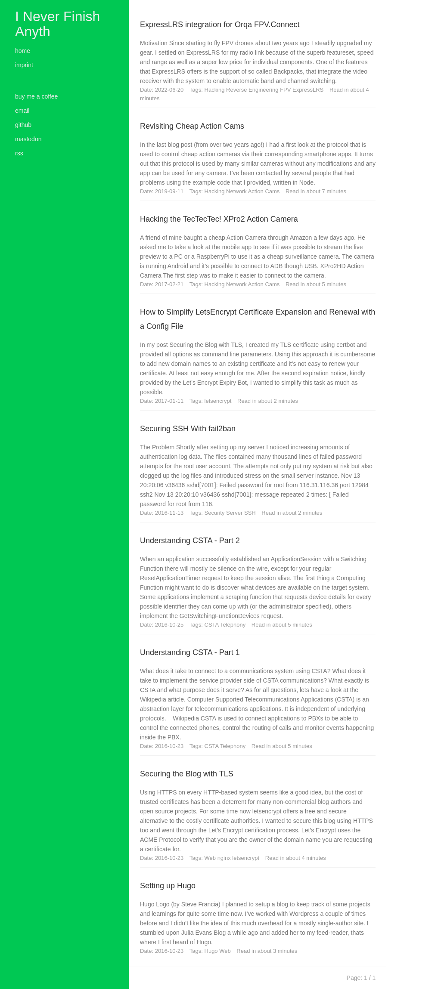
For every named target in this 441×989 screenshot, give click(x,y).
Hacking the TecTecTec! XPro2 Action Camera (219, 219)
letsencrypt (219, 401)
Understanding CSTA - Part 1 (190, 652)
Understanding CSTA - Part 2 (190, 540)
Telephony (233, 624)
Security (216, 513)
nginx (225, 858)
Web (211, 858)
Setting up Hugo (168, 885)
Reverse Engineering (253, 90)
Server (235, 513)
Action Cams (264, 191)
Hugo (212, 951)
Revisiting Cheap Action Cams (192, 126)
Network (237, 191)
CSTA (212, 624)
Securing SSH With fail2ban (188, 428)
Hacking (216, 90)
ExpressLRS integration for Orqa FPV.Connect (220, 24)
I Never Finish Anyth (57, 24)
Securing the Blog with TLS (186, 774)
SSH (250, 513)
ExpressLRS (308, 90)
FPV (286, 90)
